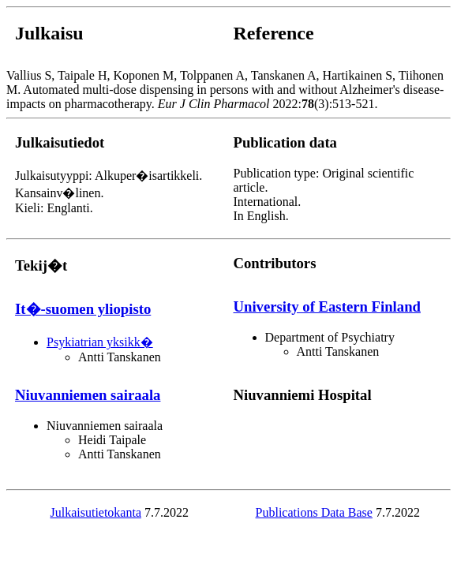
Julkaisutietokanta (95, 512)
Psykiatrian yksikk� (100, 342)
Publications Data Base (314, 512)
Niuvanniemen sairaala (87, 395)
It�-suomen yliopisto (83, 309)
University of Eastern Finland (327, 306)
